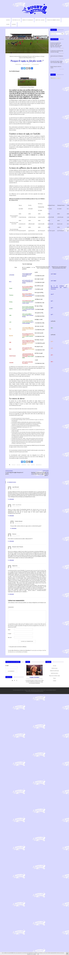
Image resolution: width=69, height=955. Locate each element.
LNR (33, 56)
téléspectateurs (29, 57)
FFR (28, 56)
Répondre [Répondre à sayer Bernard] (11, 499)
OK (38, 954)
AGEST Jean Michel (16, 504)
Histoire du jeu (54, 668)
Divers (7, 24)
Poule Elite (36, 56)
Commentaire (11, 608)
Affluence (14, 464)
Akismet (30, 625)
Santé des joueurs (54, 673)
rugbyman (21, 57)
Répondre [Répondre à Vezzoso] (11, 541)
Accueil (54, 665)
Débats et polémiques (22, 56)
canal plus (16, 56)
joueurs (30, 56)
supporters (33, 464)
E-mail (9, 633)
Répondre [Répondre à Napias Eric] (11, 594)
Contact (14, 24)
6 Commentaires (36, 64)
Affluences (12, 56)
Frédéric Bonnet (18, 64)
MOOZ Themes (31, 691)
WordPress (41, 691)
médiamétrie (23, 464)
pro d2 (40, 56)
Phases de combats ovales (54, 675)
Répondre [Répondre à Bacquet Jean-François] (11, 560)
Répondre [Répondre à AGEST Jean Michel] (11, 515)
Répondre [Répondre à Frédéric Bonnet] (14, 528)
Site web (10, 637)
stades (24, 57)
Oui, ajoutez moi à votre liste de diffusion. (17, 646)
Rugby (43, 56)
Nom (9, 629)
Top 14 (33, 57)
